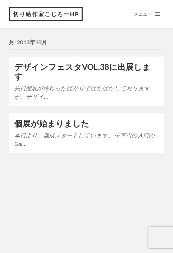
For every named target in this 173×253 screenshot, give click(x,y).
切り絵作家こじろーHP (46, 14)
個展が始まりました (51, 123)
